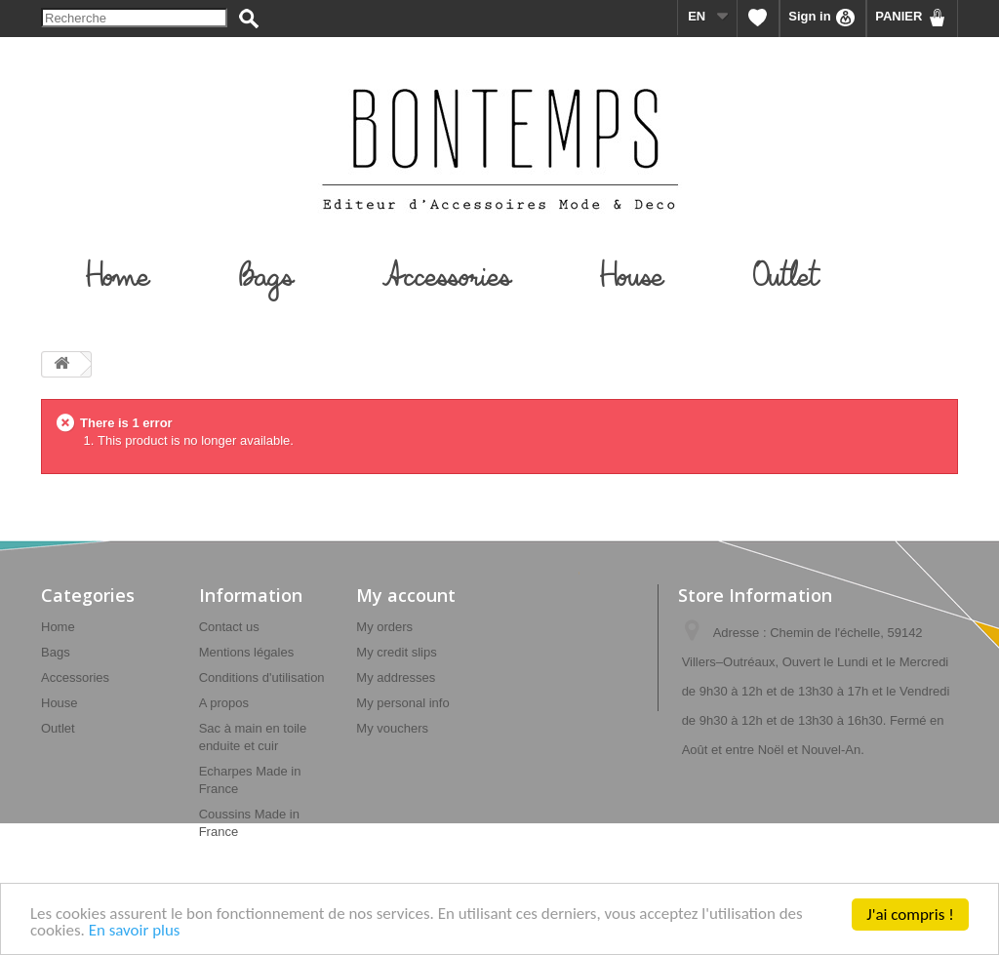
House (59, 703)
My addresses (395, 677)
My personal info (402, 703)
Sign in (822, 17)
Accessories (75, 677)
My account (406, 595)
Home (58, 626)
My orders (384, 626)
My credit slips (396, 652)
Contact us (229, 626)
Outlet (58, 728)
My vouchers (392, 728)
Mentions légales (247, 652)
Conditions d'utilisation (262, 677)
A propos (224, 703)
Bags (55, 652)
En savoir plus (134, 935)
